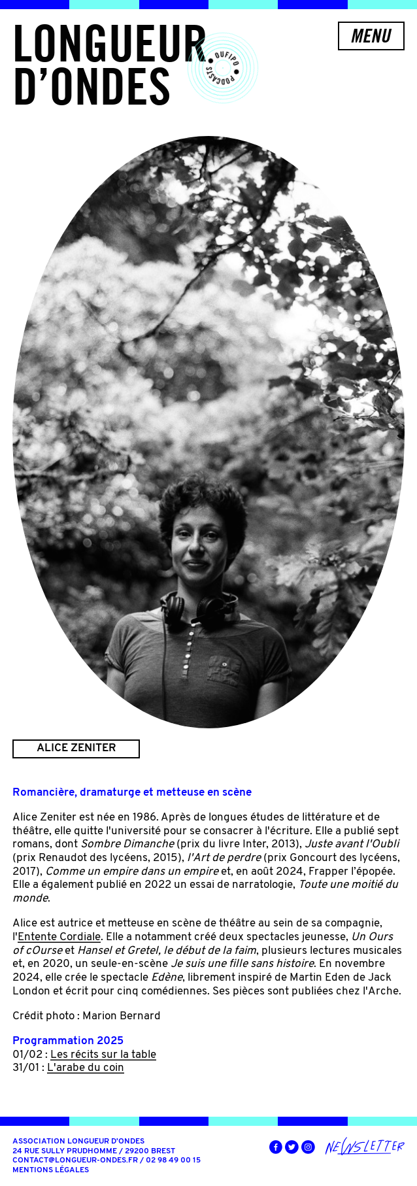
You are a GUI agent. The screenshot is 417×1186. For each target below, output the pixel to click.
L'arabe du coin (85, 1068)
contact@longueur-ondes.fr (75, 1160)
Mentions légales (50, 1170)
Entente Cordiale (59, 937)
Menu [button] (370, 35)
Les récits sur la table (103, 1054)
